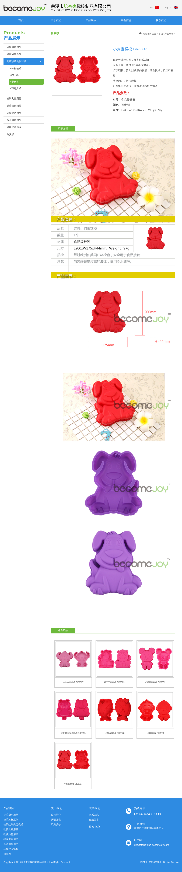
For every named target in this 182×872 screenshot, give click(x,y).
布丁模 (15, 75)
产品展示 (91, 20)
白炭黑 (7, 853)
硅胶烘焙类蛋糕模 (13, 824)
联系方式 (94, 814)
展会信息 (126, 20)
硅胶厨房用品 (11, 814)
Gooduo (174, 862)
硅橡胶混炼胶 (11, 849)
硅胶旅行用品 (11, 834)
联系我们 (161, 20)
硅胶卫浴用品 (11, 839)
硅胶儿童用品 (11, 829)
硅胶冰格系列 (11, 819)
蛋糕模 (15, 82)
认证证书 (56, 819)
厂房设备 (56, 824)
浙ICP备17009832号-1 (150, 862)
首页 (21, 20)
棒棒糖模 (16, 68)
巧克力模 (16, 88)
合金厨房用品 (11, 844)
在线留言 (94, 819)
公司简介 (56, 814)
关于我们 (56, 20)
